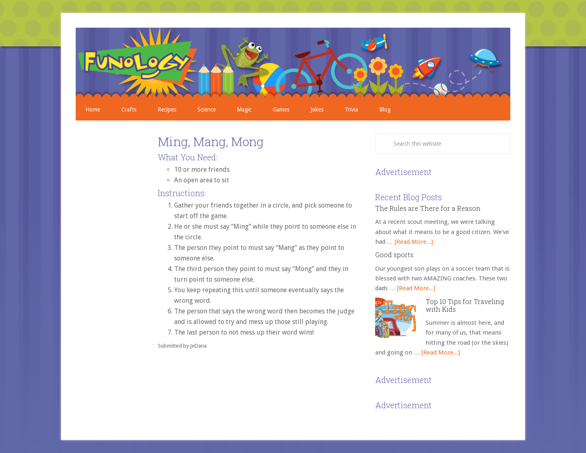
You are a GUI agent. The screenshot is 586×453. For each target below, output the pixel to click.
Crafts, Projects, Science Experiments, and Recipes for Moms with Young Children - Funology (293, 63)
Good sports (394, 254)
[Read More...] (414, 241)
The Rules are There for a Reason (428, 208)
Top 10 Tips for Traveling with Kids (465, 305)
